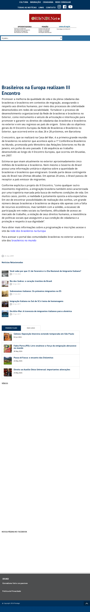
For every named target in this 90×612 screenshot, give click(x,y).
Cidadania (48, 2)
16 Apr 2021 (16, 284)
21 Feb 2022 (16, 274)
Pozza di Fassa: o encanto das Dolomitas (33, 357)
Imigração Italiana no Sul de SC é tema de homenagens (36, 301)
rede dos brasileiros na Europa (28, 230)
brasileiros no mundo (24, 240)
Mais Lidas (31, 328)
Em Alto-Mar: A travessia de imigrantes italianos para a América (41, 311)
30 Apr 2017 (16, 304)
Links (41, 7)
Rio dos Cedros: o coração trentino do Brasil (31, 281)
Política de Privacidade (11, 591)
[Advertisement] (45, 62)
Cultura (23, 2)
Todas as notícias (27, 7)
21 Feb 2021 (16, 294)
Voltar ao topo (87, 603)
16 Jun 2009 (9, 256)
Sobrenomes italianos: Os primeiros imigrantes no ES (35, 291)
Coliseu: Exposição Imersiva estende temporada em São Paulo (44, 334)
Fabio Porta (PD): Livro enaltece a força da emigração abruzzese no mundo (45, 347)
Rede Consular (63, 2)
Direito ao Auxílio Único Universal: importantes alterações (42, 369)
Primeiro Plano (11, 328)
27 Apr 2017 (16, 314)
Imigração (35, 2)
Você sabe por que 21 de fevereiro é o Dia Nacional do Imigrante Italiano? (45, 271)
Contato (51, 7)
